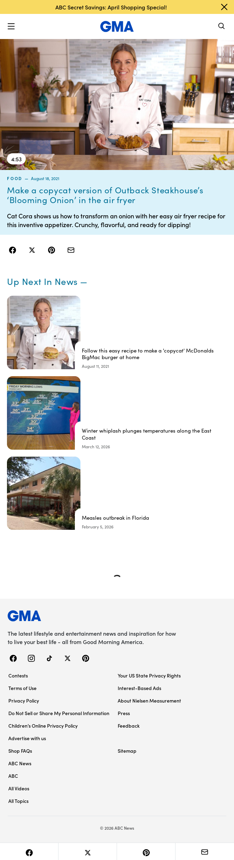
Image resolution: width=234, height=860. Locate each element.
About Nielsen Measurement (149, 700)
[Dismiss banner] (224, 7)
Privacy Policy (23, 700)
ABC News (19, 763)
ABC (13, 775)
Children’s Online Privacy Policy (43, 725)
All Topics (18, 800)
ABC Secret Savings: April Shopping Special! (111, 7)
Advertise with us (27, 738)
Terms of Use (22, 687)
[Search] (221, 27)
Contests (18, 675)
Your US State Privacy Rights (149, 675)
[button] (11, 26)
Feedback (129, 725)
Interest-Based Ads (139, 687)
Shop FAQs (20, 750)
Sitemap (127, 750)
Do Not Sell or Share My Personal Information (58, 713)
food (15, 178)
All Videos (18, 788)
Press (124, 713)
